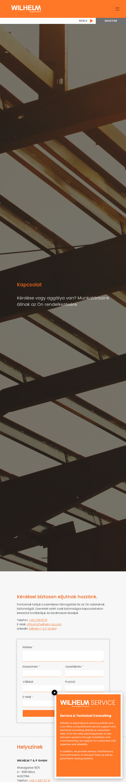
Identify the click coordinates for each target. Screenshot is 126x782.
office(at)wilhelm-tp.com (44, 624)
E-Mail (28, 697)
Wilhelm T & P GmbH (42, 629)
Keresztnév (31, 667)
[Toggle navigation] (117, 8)
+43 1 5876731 (38, 620)
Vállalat (28, 682)
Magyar (111, 21)
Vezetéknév (74, 667)
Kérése (28, 647)
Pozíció (70, 682)
